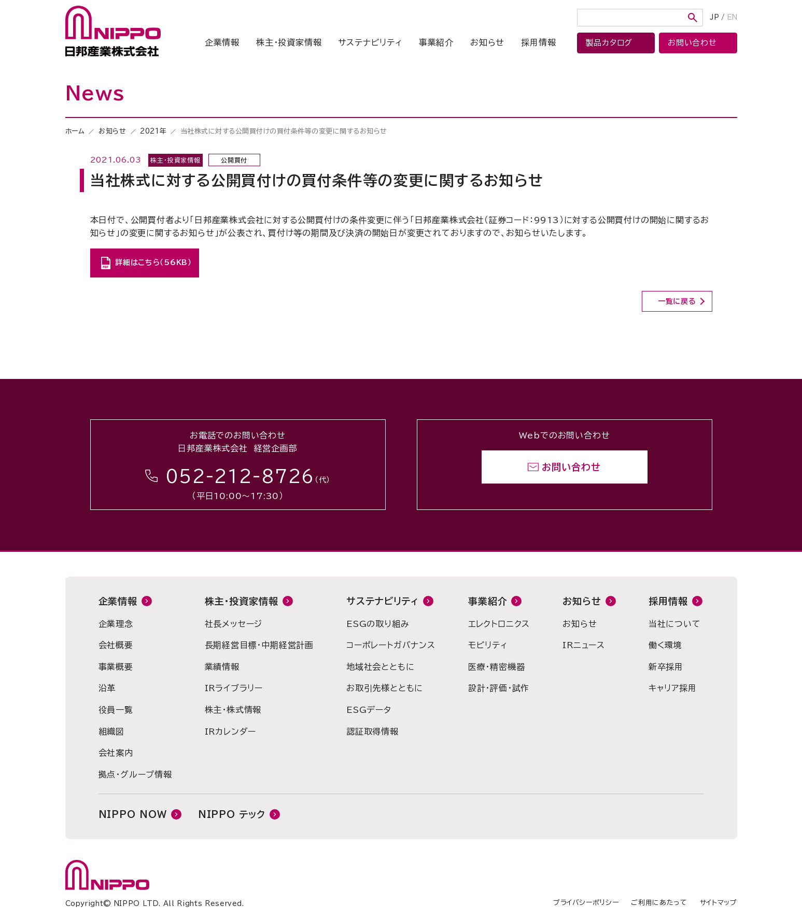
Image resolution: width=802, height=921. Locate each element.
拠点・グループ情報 (135, 774)
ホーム (75, 131)
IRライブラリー (234, 688)
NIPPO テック (231, 814)
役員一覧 (116, 710)
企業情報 (222, 42)
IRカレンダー (231, 731)
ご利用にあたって (659, 902)
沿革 (107, 688)
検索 (692, 17)
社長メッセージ (234, 624)
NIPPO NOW (133, 814)
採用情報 (538, 42)
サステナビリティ (370, 42)
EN (732, 17)
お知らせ (487, 42)
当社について (675, 624)
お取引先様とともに (384, 688)
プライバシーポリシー (586, 902)
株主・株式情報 (233, 710)
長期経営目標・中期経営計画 (259, 645)
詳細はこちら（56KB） (153, 262)
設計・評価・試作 (498, 688)
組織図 (111, 731)
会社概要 (116, 645)
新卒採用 (666, 667)
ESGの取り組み (377, 624)
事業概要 (116, 667)
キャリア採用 (673, 688)
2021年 (153, 131)
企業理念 (116, 624)
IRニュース (583, 645)
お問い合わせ (571, 467)
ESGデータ (368, 710)
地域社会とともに (380, 667)
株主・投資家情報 (288, 42)
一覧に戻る (677, 301)
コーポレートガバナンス (390, 645)
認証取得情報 (372, 731)
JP (714, 17)
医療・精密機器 (496, 667)
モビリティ (488, 645)
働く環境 (665, 645)
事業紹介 (436, 42)
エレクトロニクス (499, 624)
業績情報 (222, 667)
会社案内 (116, 753)
